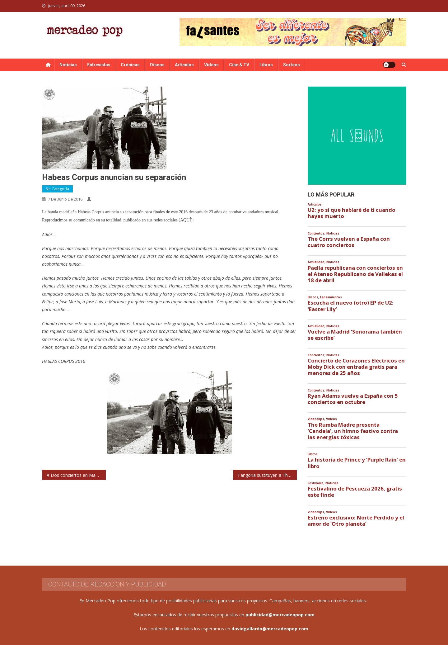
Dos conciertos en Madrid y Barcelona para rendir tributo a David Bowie (78, 475)
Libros (266, 64)
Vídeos (211, 64)
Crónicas (130, 64)
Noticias (68, 64)
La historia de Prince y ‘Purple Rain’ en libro (357, 463)
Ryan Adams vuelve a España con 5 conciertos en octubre (353, 399)
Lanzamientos (331, 297)
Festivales (316, 483)
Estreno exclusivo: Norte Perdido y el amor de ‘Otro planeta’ (356, 521)
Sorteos (291, 64)
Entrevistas (98, 64)
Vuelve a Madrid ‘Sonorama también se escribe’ (355, 335)
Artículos (184, 64)
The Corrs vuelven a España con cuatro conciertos (349, 242)
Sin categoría (57, 189)
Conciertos (316, 233)
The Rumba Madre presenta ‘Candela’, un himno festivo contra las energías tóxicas (353, 431)
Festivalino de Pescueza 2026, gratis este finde (355, 492)
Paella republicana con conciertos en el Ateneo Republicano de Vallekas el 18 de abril (355, 274)
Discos (157, 64)
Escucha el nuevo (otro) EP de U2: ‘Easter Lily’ (351, 306)
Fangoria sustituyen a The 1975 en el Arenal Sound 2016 (267, 475)
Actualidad (316, 262)
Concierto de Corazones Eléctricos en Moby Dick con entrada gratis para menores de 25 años (356, 367)
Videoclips (316, 419)
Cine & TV (239, 64)
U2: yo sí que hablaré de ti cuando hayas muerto (351, 213)
